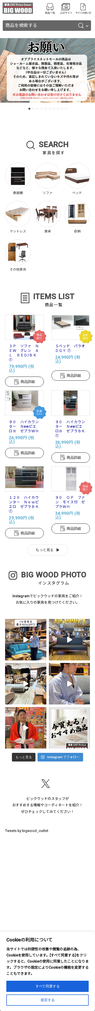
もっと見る (44, 550)
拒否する (48, 1000)
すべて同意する (47, 986)
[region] (47, 971)
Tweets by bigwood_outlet (26, 831)
